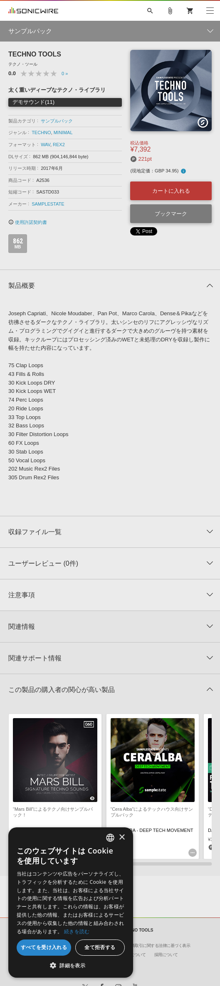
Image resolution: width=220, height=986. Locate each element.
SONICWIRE (33, 11)
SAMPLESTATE (48, 203)
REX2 (59, 144)
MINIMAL (63, 132)
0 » (65, 73)
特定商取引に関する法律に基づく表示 (156, 945)
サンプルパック (57, 120)
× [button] (122, 837)
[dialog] (70, 902)
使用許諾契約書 (27, 222)
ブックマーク (171, 214)
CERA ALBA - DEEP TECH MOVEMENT (152, 830)
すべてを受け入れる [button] (44, 947)
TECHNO (41, 132)
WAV (45, 144)
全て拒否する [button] (99, 947)
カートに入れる (171, 191)
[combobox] (110, 838)
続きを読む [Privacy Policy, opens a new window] (77, 931)
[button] (71, 965)
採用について (166, 954)
